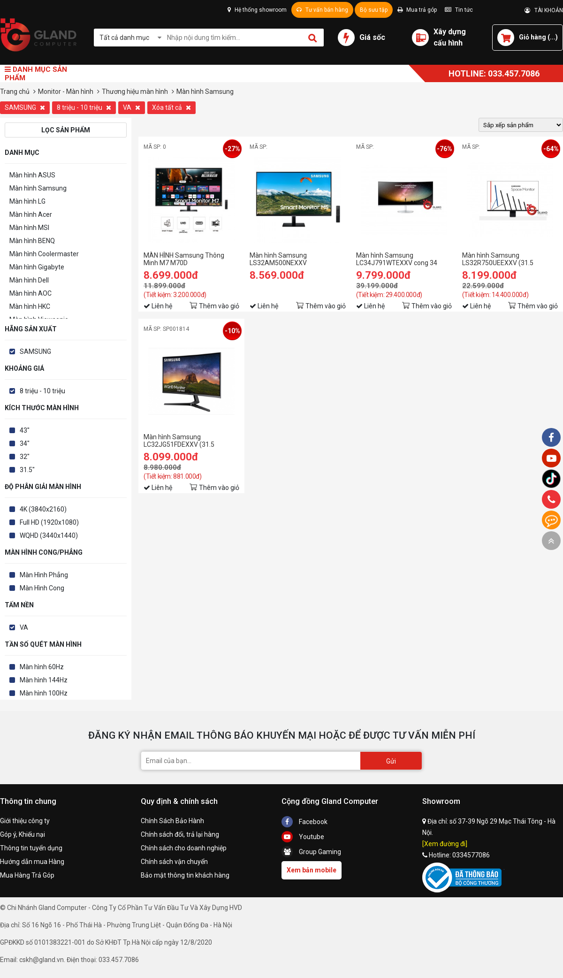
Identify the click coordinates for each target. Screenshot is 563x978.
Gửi (391, 761)
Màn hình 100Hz (44, 693)
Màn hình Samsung (38, 188)
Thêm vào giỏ (219, 306)
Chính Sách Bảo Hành (172, 821)
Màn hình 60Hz (42, 667)
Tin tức (459, 10)
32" (25, 456)
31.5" (27, 470)
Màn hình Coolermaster (44, 254)
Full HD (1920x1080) (49, 522)
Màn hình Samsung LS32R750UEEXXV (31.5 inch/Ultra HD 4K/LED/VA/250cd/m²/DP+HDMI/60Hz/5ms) (510, 259)
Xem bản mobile (311, 870)
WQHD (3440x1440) (49, 535)
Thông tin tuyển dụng (31, 848)
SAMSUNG (25, 107)
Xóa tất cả (171, 107)
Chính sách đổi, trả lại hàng (180, 834)
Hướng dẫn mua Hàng (32, 861)
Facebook (304, 821)
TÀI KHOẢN (544, 10)
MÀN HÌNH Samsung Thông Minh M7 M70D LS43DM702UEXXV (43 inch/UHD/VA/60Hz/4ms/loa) (187, 259)
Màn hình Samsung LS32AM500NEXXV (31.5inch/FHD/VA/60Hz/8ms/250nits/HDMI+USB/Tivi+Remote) (297, 259)
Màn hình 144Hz (44, 680)
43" (25, 430)
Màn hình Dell (29, 280)
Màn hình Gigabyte (36, 267)
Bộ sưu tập (374, 10)
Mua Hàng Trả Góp (27, 875)
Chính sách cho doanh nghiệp (184, 848)
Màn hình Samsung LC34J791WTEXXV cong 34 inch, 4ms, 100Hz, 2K (396, 259)
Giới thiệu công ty (25, 821)
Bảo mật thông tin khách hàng (185, 875)
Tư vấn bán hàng (322, 10)
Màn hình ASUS (32, 175)
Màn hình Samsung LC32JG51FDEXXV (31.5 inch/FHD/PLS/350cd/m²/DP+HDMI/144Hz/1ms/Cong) (191, 440)
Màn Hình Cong (42, 588)
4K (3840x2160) (43, 509)
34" (25, 443)
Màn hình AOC (30, 293)
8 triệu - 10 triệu (84, 107)
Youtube (303, 836)
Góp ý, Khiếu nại (22, 834)
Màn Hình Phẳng (44, 575)
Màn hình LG (27, 201)
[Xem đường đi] (444, 844)
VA (131, 107)
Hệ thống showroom (257, 10)
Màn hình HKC (29, 306)
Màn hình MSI (29, 227)
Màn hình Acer (30, 214)
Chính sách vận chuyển (174, 861)
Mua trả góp (417, 10)
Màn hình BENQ (32, 240)
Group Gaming (311, 851)
